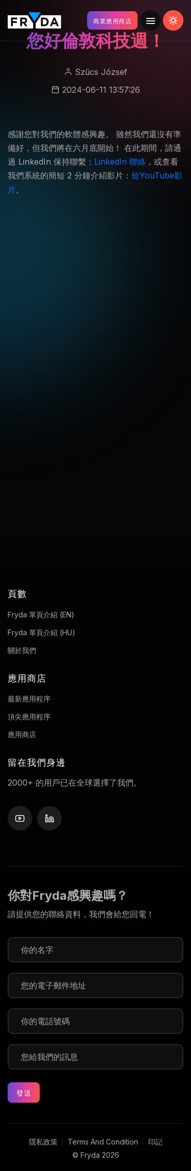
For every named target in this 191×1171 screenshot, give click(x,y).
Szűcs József (101, 72)
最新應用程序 (29, 698)
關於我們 (22, 650)
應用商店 (22, 734)
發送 (23, 1092)
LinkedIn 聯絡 (120, 162)
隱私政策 (43, 1141)
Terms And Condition (103, 1141)
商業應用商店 (112, 21)
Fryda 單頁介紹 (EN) (41, 614)
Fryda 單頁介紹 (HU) (41, 632)
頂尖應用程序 (29, 716)
